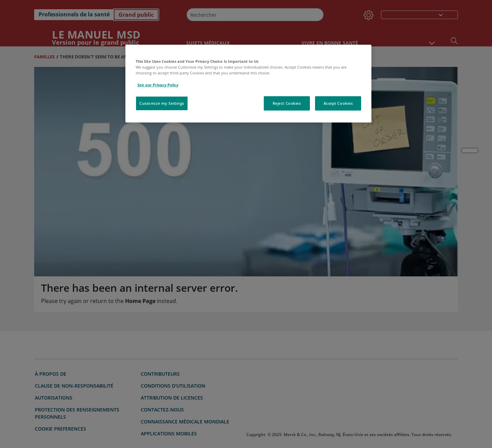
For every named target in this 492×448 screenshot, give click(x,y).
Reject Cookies (287, 103)
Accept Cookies (338, 103)
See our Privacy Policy (157, 84)
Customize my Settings (161, 103)
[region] (248, 83)
